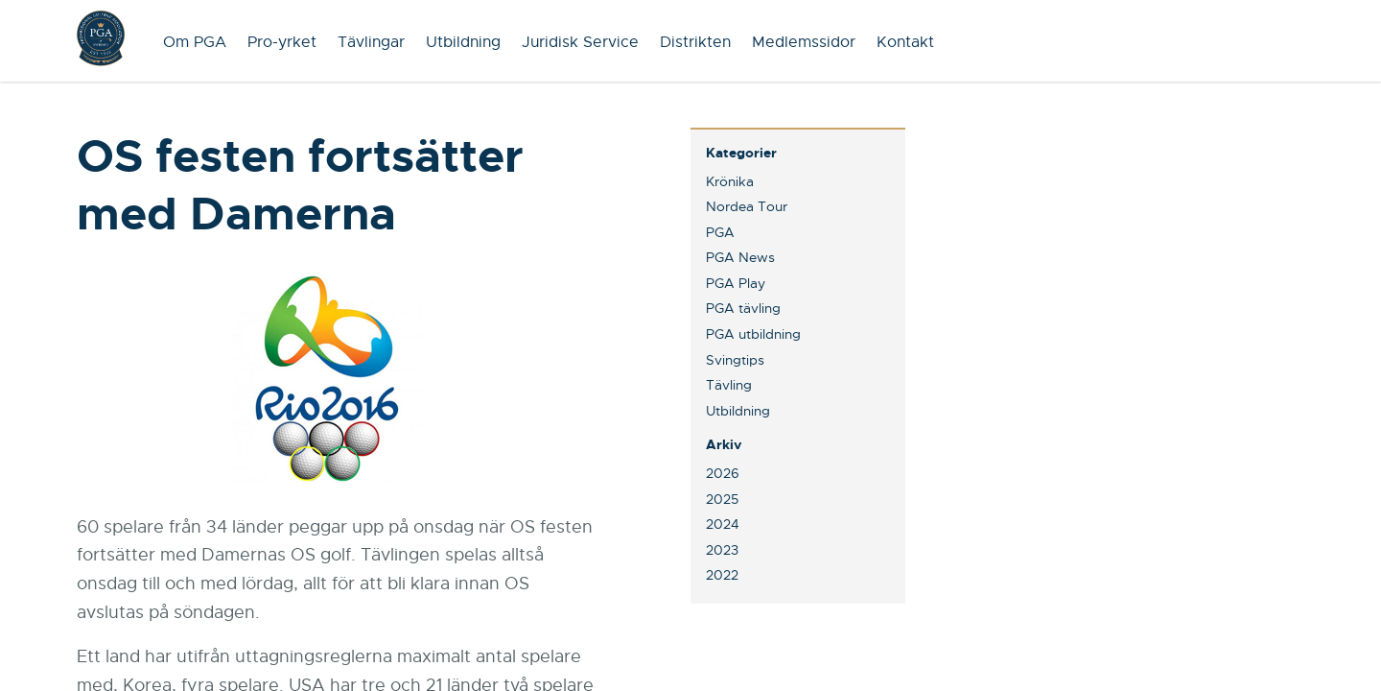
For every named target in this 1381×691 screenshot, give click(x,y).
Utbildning (463, 42)
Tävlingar (371, 42)
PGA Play (735, 283)
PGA (720, 232)
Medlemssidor (803, 42)
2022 (722, 575)
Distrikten (695, 42)
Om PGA (194, 42)
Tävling (729, 384)
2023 (722, 550)
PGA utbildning (753, 334)
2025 (722, 499)
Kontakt (905, 42)
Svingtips (735, 360)
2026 (722, 473)
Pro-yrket (281, 42)
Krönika (730, 181)
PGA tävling (743, 308)
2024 (722, 524)
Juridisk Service (580, 42)
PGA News (740, 257)
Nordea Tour (746, 206)
